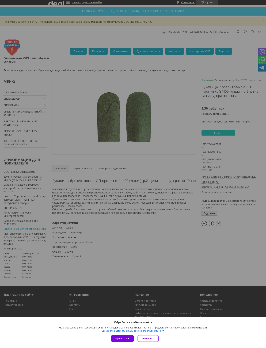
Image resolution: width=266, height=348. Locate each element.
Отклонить (148, 338)
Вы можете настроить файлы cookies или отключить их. (132, 331)
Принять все (122, 338)
